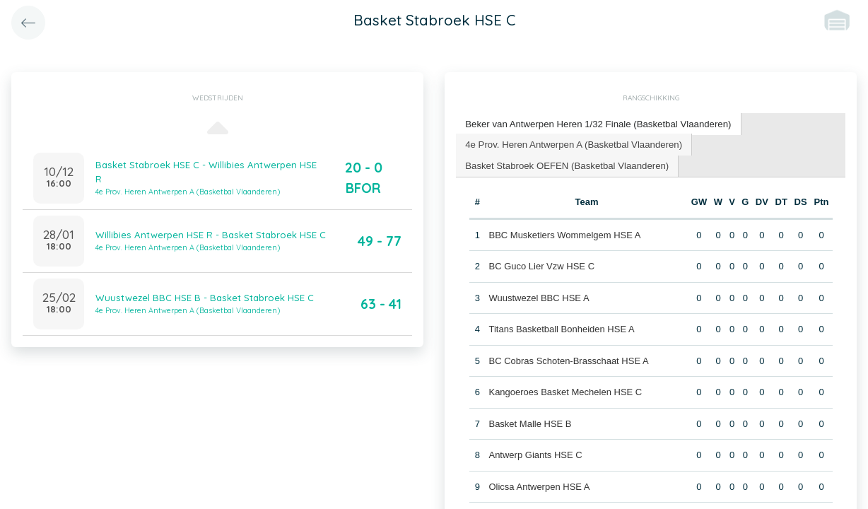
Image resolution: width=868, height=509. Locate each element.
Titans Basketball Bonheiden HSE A (561, 328)
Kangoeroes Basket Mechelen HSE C (565, 391)
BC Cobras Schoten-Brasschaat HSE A (568, 359)
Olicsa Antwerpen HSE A (539, 485)
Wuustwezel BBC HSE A (538, 296)
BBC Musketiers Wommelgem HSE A (564, 233)
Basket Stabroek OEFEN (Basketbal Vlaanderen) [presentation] (565, 164)
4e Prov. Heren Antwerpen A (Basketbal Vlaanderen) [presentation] (572, 143)
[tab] (596, 124)
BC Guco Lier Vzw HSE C (541, 265)
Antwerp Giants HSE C (535, 454)
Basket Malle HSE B (529, 422)
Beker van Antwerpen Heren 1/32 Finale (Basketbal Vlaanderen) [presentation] (596, 123)
